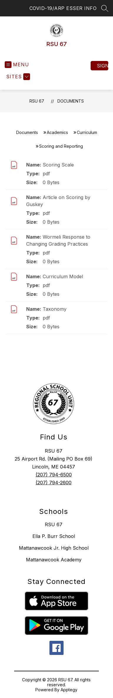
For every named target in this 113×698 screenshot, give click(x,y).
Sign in (102, 66)
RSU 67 (36, 100)
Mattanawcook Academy (54, 560)
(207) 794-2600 (54, 482)
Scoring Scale (58, 165)
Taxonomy (55, 309)
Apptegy (69, 689)
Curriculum (87, 132)
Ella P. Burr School (53, 536)
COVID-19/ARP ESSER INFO (63, 8)
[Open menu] (17, 64)
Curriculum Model (63, 276)
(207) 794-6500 (54, 475)
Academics (57, 132)
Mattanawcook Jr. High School (54, 548)
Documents (70, 100)
